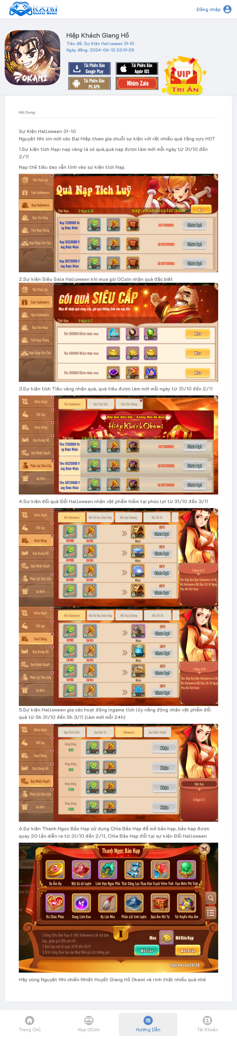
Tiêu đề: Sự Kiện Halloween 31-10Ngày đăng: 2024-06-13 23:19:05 (100, 46)
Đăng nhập (208, 9)
